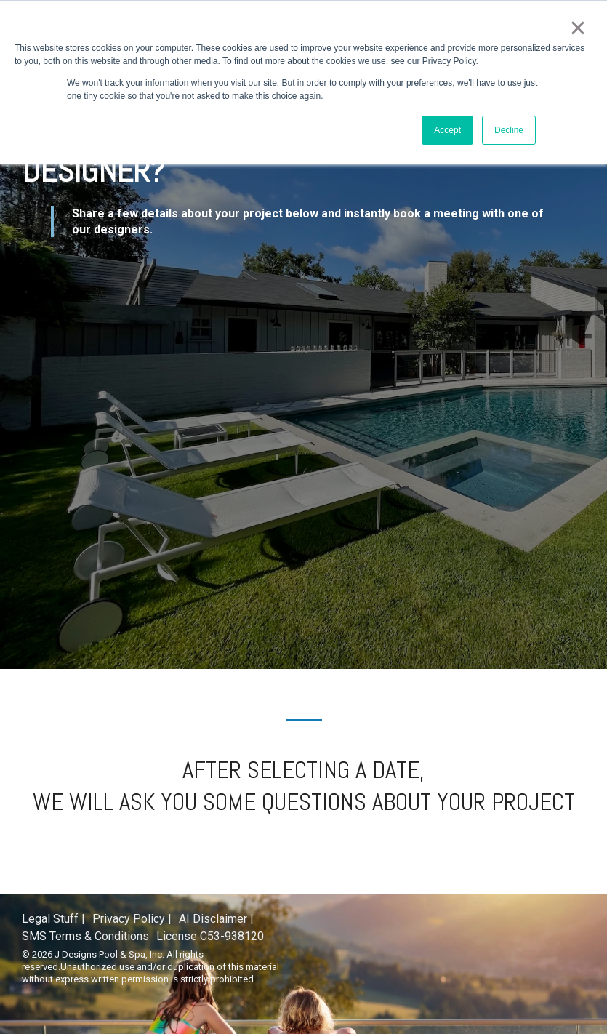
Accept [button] (447, 130)
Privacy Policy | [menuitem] (132, 919)
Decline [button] (508, 130)
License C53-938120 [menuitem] (210, 936)
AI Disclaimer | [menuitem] (216, 919)
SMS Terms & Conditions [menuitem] (85, 936)
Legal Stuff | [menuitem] (53, 919)
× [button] (577, 27)
